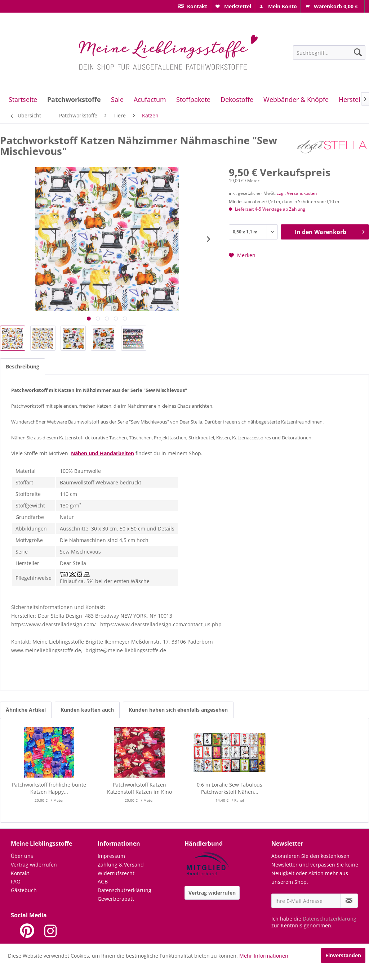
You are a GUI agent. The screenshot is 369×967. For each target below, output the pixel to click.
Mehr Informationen (263, 955)
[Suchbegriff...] (329, 52)
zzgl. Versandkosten (297, 193)
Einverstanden (343, 955)
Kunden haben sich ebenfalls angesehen (178, 709)
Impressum (111, 855)
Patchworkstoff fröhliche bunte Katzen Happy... (49, 788)
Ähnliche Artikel (26, 709)
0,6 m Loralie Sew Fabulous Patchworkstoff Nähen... (229, 788)
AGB (103, 881)
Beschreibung (22, 366)
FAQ (16, 881)
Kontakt (20, 873)
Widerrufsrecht (116, 873)
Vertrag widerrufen (34, 864)
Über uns (22, 855)
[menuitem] (192, 6)
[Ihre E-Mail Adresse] (306, 901)
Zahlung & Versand (121, 864)
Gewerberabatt (116, 898)
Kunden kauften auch (87, 709)
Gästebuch (24, 890)
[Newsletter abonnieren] (349, 901)
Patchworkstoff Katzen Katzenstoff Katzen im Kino (139, 788)
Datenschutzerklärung (124, 890)
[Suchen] (357, 52)
